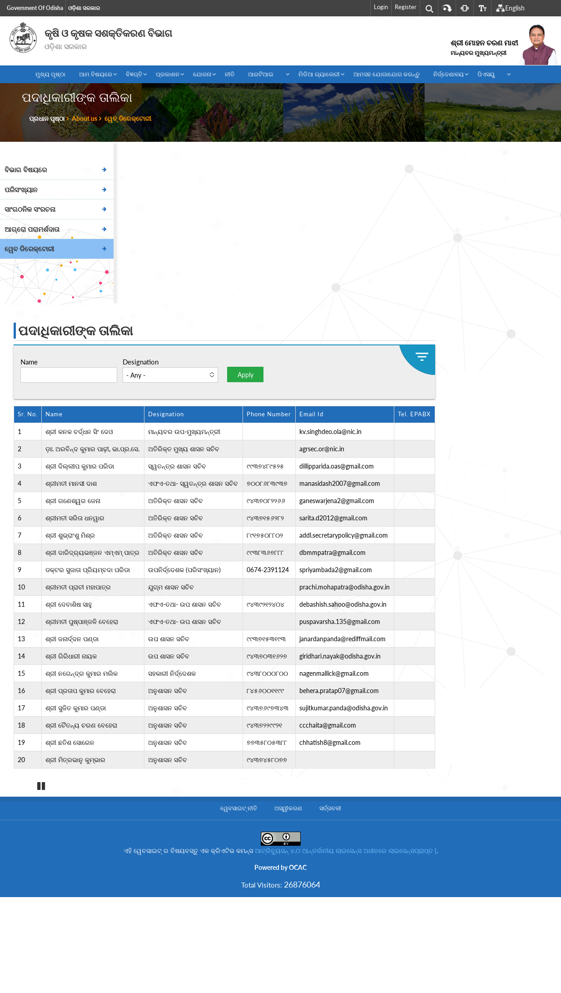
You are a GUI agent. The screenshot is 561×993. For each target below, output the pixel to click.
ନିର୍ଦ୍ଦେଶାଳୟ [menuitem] (447, 76)
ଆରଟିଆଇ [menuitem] (264, 76)
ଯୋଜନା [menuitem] (200, 76)
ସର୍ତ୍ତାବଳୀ (330, 876)
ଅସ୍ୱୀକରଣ (288, 876)
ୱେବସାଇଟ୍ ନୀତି (238, 876)
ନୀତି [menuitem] (229, 74)
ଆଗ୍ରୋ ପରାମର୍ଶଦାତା (32, 229)
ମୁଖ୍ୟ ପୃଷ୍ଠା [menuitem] (50, 74)
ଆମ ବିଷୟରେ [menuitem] (93, 76)
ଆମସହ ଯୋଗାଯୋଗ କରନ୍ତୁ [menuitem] (386, 74)
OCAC (298, 935)
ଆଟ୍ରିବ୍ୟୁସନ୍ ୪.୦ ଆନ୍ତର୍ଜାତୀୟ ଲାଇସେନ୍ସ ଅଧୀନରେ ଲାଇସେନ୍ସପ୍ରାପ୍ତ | (346, 919)
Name (29, 362)
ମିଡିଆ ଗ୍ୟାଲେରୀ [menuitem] (317, 76)
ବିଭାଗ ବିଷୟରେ (26, 169)
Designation (141, 362)
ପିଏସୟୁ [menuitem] (490, 76)
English (515, 8)
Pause (41, 855)
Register (406, 6)
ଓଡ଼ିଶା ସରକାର (84, 8)
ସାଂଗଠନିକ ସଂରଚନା (30, 209)
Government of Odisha (35, 8)
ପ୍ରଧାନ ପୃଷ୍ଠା (47, 118)
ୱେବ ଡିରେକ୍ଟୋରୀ (29, 249)
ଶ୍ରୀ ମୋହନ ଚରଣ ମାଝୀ (484, 47)
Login (381, 6)
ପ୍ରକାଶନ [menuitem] (166, 76)
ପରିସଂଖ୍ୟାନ (21, 189)
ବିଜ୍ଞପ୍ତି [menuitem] (132, 76)
